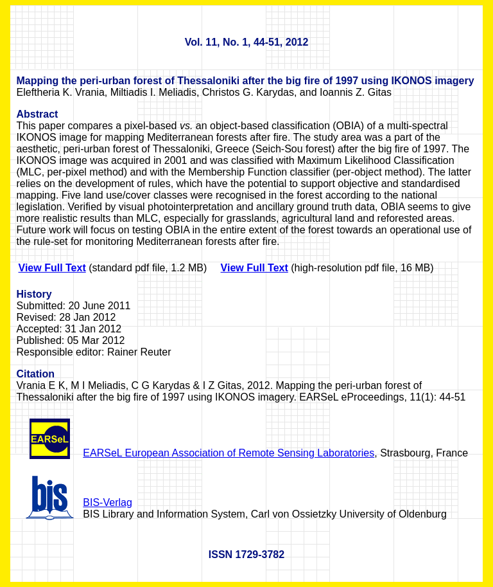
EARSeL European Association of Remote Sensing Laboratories (228, 452)
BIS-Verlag (107, 502)
